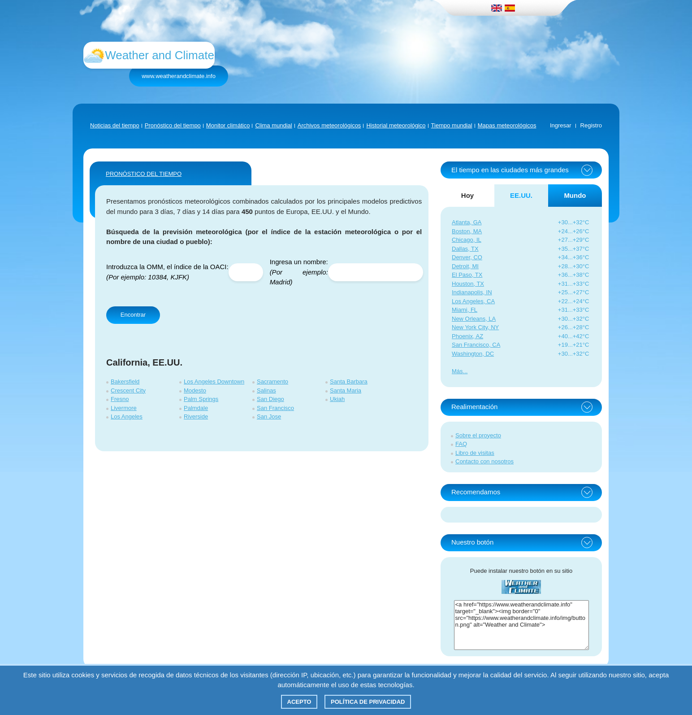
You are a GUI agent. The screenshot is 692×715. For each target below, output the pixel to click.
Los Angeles (127, 416)
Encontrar (133, 314)
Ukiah (337, 399)
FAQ (461, 443)
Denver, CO (467, 257)
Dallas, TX (465, 248)
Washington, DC (473, 353)
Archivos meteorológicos (329, 125)
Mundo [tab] (575, 195)
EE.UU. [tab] (521, 195)
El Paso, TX (467, 274)
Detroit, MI (465, 266)
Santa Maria (345, 390)
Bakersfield (125, 381)
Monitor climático (228, 125)
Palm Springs (201, 399)
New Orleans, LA (474, 318)
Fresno (120, 399)
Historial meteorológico (395, 125)
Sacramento (272, 381)
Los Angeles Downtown (214, 381)
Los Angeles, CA (473, 301)
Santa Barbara (349, 381)
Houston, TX (468, 283)
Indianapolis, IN (472, 292)
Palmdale (196, 408)
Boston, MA (467, 231)
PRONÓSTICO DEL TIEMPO (144, 173)
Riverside (196, 416)
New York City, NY (475, 327)
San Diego (270, 399)
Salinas (266, 390)
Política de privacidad (368, 701)
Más (457, 371)
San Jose (269, 416)
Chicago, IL (466, 239)
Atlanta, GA (466, 222)
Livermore (124, 408)
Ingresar (560, 125)
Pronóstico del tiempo (173, 125)
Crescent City (128, 390)
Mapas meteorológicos (507, 125)
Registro (591, 125)
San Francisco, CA (476, 344)
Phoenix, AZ (467, 336)
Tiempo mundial (451, 125)
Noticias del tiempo (114, 125)
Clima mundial (273, 125)
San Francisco (275, 408)
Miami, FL (464, 309)
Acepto (299, 701)
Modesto (195, 390)
